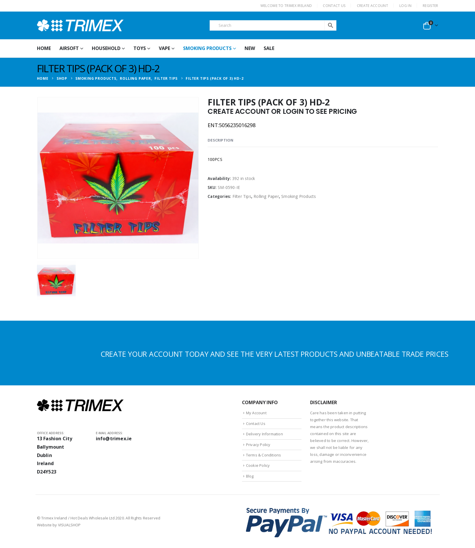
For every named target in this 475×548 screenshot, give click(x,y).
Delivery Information (264, 433)
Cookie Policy (258, 465)
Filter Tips (241, 196)
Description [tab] (220, 140)
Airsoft (69, 48)
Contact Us (255, 423)
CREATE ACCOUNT (372, 5)
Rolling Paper (266, 196)
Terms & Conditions (263, 455)
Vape (164, 48)
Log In (405, 5)
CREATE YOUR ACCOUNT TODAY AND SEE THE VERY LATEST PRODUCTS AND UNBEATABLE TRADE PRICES (274, 354)
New (250, 48)
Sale (269, 48)
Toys (139, 48)
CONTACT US (334, 5)
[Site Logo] (80, 25)
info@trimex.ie (114, 438)
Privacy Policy (258, 444)
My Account (256, 412)
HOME (44, 48)
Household (106, 48)
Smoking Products (207, 48)
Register (430, 5)
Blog (250, 476)
